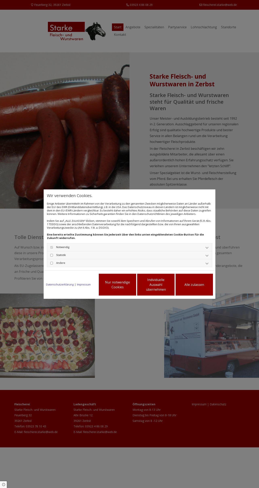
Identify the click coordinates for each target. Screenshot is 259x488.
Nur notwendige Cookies (117, 284)
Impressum (84, 284)
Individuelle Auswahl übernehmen (156, 285)
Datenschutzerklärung (60, 284)
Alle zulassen (194, 284)
